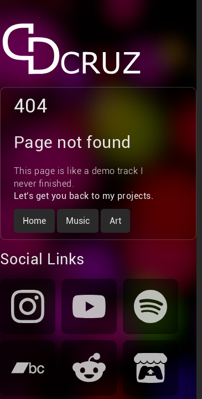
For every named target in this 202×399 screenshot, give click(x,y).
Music (78, 221)
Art (115, 221)
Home (34, 221)
